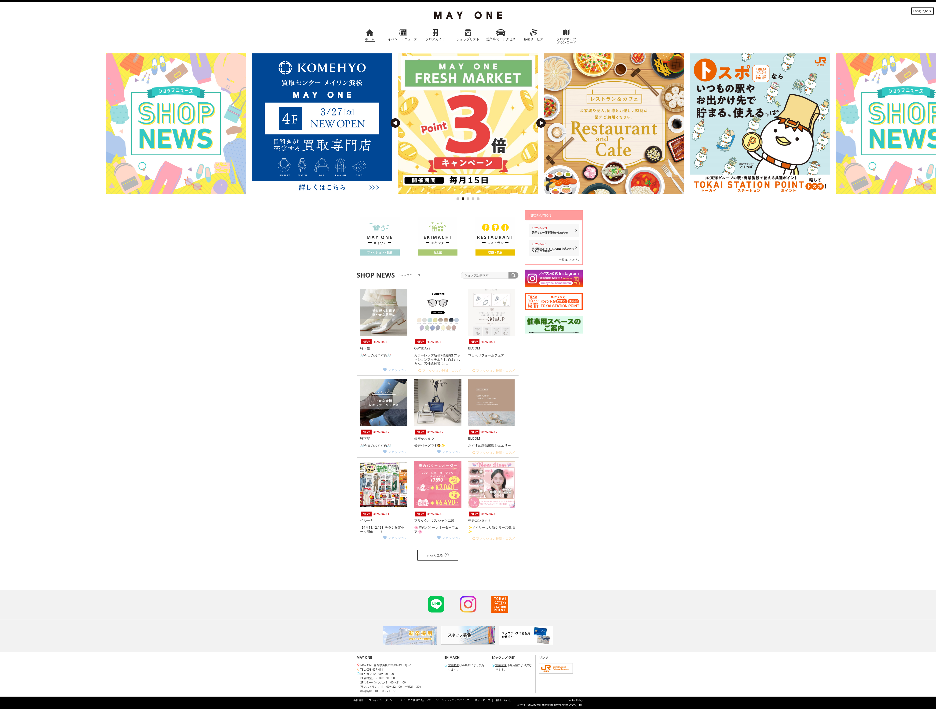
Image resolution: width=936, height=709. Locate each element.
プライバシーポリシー (382, 700)
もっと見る (438, 555)
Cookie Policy (575, 700)
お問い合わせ (503, 700)
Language (920, 11)
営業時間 (453, 665)
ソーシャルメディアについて (453, 700)
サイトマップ (482, 700)
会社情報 (358, 700)
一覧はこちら (569, 260)
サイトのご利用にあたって (415, 700)
